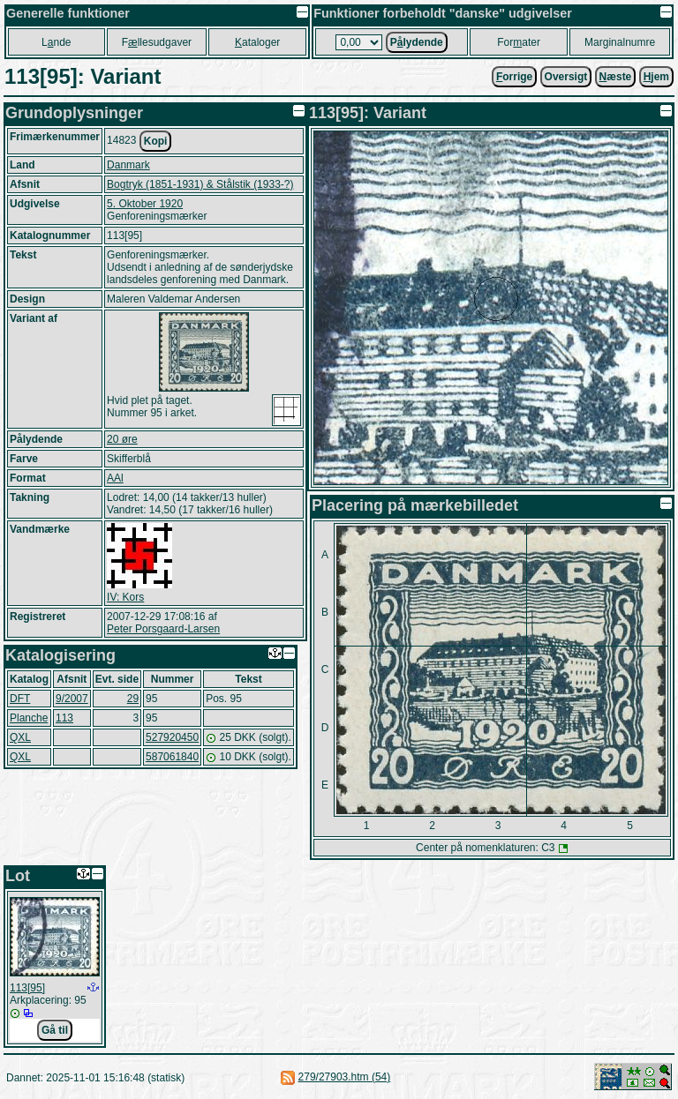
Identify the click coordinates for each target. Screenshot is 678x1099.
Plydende (416, 42)
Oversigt (566, 77)
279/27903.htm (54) (344, 1077)
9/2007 (72, 698)
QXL (20, 737)
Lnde (56, 42)
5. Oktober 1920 (145, 204)
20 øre (122, 439)
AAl (115, 478)
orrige (514, 77)
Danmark (128, 165)
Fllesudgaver (157, 42)
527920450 (172, 737)
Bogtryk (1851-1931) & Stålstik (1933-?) (200, 184)
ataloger (257, 42)
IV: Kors (125, 597)
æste (615, 77)
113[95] (27, 988)
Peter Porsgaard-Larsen (163, 629)
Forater (518, 42)
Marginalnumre (619, 42)
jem (656, 77)
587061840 (172, 757)
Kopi (156, 141)
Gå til (54, 1030)
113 (64, 718)
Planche (29, 718)
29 (133, 698)
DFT (20, 698)
